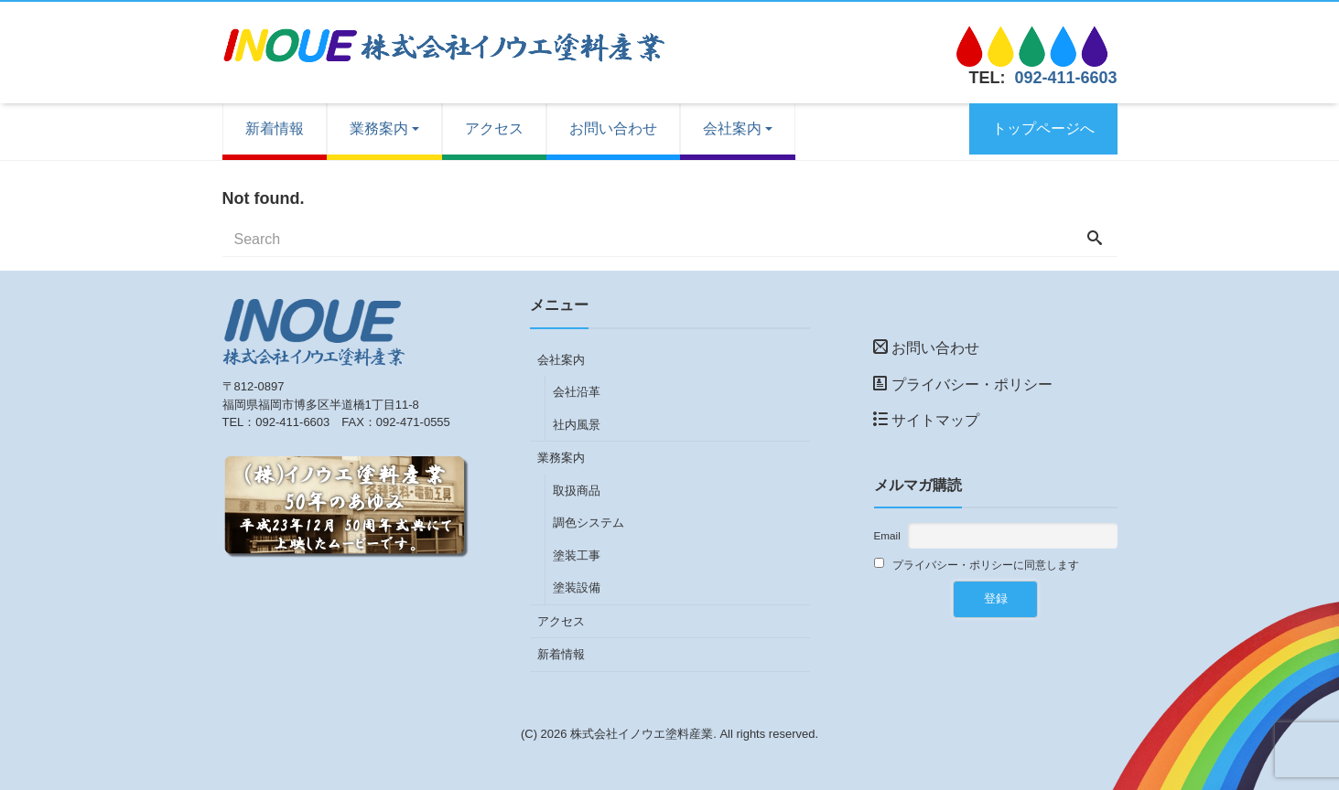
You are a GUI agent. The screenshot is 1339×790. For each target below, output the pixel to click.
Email (887, 535)
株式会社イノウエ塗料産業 (641, 734)
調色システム (588, 522)
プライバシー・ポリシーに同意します (977, 564)
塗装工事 (576, 555)
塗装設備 (576, 587)
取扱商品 (576, 490)
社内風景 (576, 425)
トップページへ (1043, 128)
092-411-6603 (1065, 78)
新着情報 (274, 128)
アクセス (494, 128)
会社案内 (732, 128)
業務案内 (379, 128)
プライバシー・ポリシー (963, 384)
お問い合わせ (613, 128)
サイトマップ (926, 420)
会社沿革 (576, 392)
